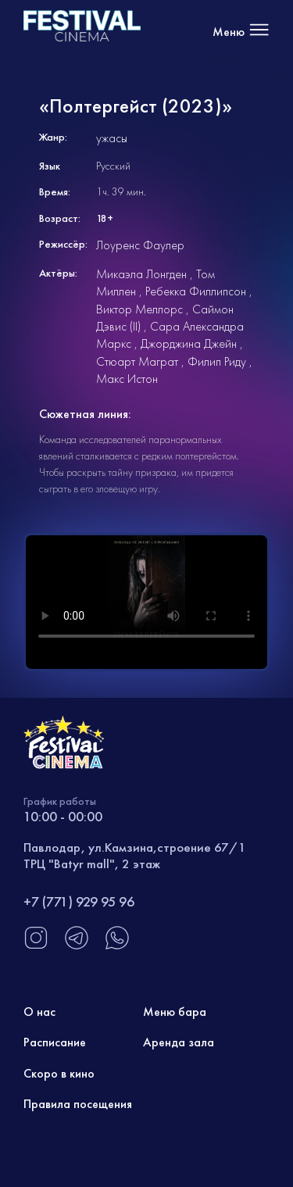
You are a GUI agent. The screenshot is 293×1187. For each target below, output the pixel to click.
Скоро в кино (59, 1073)
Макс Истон (127, 378)
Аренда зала (178, 1042)
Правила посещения (77, 1104)
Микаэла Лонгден (141, 274)
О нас (39, 1011)
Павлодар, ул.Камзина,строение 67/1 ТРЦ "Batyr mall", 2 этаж (134, 854)
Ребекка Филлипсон (195, 291)
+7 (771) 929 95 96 (78, 901)
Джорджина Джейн (189, 343)
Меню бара (174, 1011)
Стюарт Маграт (137, 361)
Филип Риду (217, 361)
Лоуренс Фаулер (140, 245)
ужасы (111, 138)
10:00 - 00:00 (62, 816)
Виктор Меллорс (139, 309)
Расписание (54, 1042)
